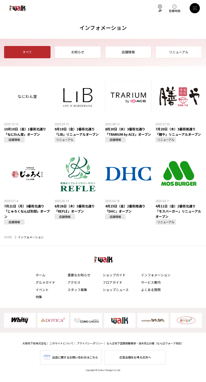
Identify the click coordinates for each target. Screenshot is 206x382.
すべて (27, 51)
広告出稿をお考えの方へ (135, 357)
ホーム (40, 274)
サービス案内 (151, 282)
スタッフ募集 (77, 289)
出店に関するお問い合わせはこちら (75, 357)
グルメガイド (45, 282)
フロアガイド (112, 282)
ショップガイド (114, 274)
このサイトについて (61, 343)
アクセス (74, 282)
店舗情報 (128, 51)
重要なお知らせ (79, 274)
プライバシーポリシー (90, 343)
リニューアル (178, 51)
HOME (8, 237)
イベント (42, 289)
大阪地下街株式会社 (34, 343)
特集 (39, 296)
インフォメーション (155, 274)
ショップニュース (116, 289)
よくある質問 (151, 289)
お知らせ (77, 51)
